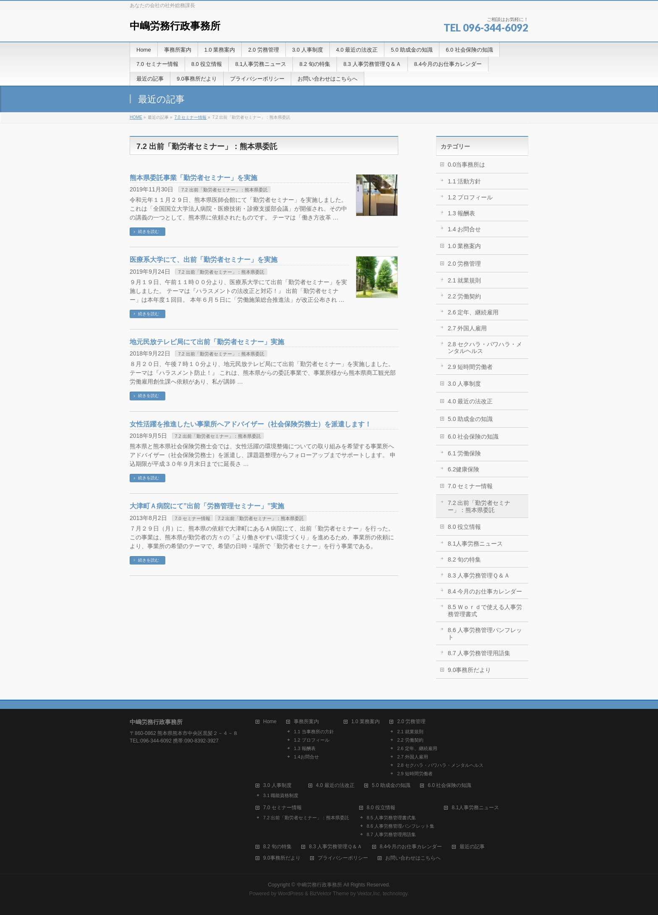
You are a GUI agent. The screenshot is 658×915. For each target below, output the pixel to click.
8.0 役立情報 (464, 526)
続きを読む (148, 231)
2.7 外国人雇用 (467, 328)
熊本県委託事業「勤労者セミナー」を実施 (193, 177)
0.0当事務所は (466, 164)
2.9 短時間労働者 (470, 366)
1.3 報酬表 (461, 213)
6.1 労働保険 (464, 453)
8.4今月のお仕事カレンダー (411, 847)
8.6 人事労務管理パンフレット (485, 633)
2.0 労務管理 (464, 263)
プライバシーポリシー (343, 858)
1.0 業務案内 (464, 246)
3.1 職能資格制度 (280, 795)
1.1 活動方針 (464, 181)
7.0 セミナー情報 (191, 117)
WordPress (290, 894)
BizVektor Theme (329, 894)
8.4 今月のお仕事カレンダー (485, 591)
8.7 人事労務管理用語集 (479, 653)
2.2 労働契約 (464, 296)
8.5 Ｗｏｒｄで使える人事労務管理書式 (485, 610)
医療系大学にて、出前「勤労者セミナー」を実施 (203, 259)
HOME (136, 117)
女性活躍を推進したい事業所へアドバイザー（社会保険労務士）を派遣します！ (250, 424)
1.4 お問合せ (464, 229)
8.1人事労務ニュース (475, 543)
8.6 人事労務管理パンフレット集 (400, 826)
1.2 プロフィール (470, 197)
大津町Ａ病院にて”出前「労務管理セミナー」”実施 (207, 506)
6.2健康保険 (463, 469)
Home (270, 721)
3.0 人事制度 (464, 383)
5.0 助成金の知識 (470, 419)
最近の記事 (472, 847)
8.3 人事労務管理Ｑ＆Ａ (479, 575)
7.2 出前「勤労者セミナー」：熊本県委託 (224, 189)
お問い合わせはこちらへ (413, 858)
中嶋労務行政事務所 (175, 25)
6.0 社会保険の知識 (473, 436)
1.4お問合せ (306, 756)
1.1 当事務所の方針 (314, 731)
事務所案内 (306, 721)
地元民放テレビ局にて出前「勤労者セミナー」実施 (207, 341)
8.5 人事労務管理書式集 (391, 817)
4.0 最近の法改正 (470, 401)
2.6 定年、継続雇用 (473, 312)
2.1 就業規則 (464, 280)
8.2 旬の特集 (464, 559)
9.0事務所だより (469, 670)
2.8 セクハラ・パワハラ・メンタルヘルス (485, 348)
